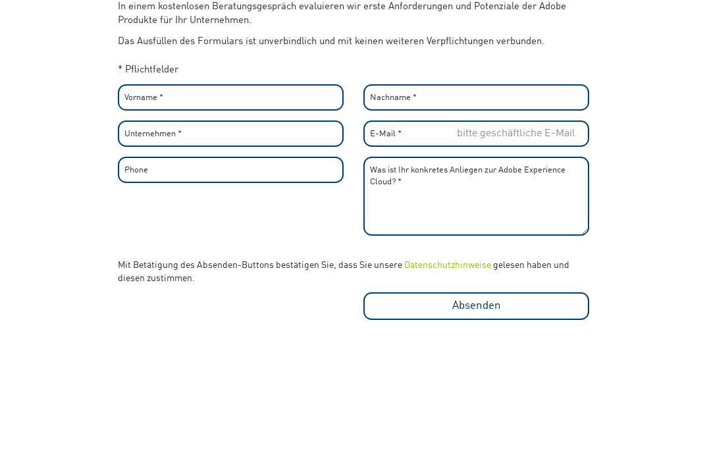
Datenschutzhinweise (447, 265)
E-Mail (386, 134)
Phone (136, 170)
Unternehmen (153, 134)
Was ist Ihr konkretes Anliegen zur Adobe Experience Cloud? (467, 174)
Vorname (143, 97)
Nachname (393, 97)
